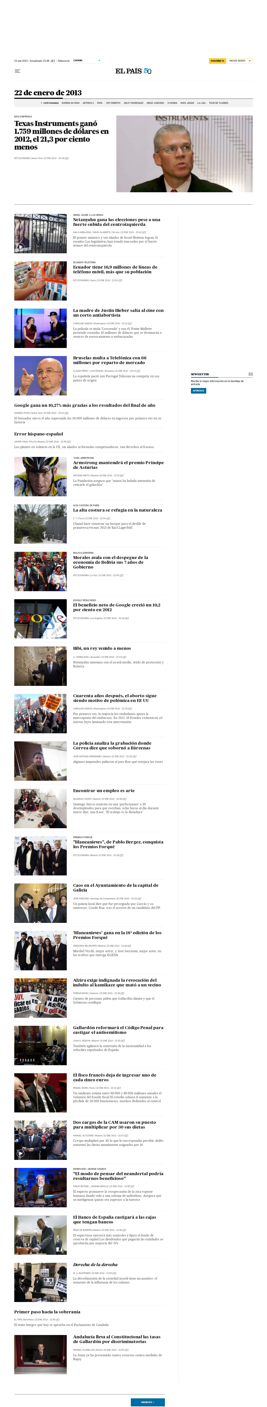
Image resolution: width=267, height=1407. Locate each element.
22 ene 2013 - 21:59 (122, 1186)
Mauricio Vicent (82, 799)
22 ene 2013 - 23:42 (133, 232)
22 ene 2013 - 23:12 (119, 323)
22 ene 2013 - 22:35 (119, 708)
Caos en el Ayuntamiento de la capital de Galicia (116, 888)
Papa (100, 103)
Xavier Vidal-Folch (25, 441)
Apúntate (198, 390)
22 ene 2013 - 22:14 (108, 1088)
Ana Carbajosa (82, 232)
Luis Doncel (97, 371)
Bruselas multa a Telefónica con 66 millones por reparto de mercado (110, 360)
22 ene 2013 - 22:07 (116, 1135)
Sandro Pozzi (22, 413)
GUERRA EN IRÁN (70, 103)
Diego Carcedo (155, 103)
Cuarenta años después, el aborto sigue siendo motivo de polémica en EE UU (115, 698)
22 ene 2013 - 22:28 (114, 799)
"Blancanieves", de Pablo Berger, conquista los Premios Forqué (118, 844)
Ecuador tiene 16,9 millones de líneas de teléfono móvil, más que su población (115, 269)
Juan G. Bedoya (81, 1040)
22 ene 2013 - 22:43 (113, 657)
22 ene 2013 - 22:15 (112, 1040)
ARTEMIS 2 (88, 103)
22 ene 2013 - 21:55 (104, 1273)
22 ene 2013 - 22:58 (58, 441)
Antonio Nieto (81, 475)
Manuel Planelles (83, 1350)
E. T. (75, 518)
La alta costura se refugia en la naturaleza (117, 510)
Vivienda (172, 103)
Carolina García (82, 323)
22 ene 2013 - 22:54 (97, 518)
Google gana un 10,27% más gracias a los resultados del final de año (85, 406)
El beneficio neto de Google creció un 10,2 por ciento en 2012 (117, 607)
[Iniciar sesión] (240, 61)
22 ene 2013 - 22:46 (116, 618)
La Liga (201, 103)
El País (18, 1319)
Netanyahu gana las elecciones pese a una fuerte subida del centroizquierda (116, 222)
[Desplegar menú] (17, 71)
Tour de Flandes (218, 103)
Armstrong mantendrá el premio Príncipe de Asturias (118, 465)
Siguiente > (147, 1402)
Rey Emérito (113, 103)
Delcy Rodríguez (134, 103)
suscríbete (217, 60)
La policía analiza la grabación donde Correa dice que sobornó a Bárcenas (112, 746)
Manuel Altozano (83, 1135)
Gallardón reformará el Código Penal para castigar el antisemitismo (118, 1030)
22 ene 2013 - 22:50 (111, 575)
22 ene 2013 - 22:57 (111, 475)
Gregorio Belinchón (85, 946)
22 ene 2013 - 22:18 (112, 993)
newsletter (200, 374)
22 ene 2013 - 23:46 (56, 158)
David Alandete (102, 232)
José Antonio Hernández (87, 756)
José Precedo (81, 898)
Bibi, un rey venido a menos (102, 649)
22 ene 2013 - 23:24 (109, 280)
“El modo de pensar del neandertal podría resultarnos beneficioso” (118, 1176)
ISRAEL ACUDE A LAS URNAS (88, 215)
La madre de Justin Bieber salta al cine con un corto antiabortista (118, 313)
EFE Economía (22, 158)
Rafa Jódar (187, 103)
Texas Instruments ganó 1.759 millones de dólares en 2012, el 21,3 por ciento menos (61, 135)
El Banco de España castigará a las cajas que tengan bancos (114, 1220)
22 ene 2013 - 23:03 (127, 371)
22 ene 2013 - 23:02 (56, 413)
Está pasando (51, 103)
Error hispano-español (38, 434)
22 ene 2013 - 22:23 (129, 898)
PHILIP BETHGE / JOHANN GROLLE (90, 1186)
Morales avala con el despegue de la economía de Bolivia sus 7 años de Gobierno (110, 563)
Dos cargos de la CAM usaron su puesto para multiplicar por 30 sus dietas (114, 1125)
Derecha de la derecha (95, 1265)
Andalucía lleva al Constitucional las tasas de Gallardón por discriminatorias (117, 1339)
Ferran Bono (80, 993)
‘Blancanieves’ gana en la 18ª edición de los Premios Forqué (117, 935)
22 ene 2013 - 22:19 (119, 946)
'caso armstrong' (84, 458)
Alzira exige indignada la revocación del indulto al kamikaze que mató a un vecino (117, 983)
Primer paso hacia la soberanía (47, 1312)
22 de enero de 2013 (48, 93)
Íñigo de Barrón (82, 1230)
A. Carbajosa (81, 657)
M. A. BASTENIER (81, 1273)
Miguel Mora (80, 1088)
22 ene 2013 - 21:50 (116, 1350)
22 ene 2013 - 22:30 (124, 756)
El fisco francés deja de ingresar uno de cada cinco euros (114, 1077)
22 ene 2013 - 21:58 (114, 1230)
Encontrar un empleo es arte (104, 791)
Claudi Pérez (80, 371)
